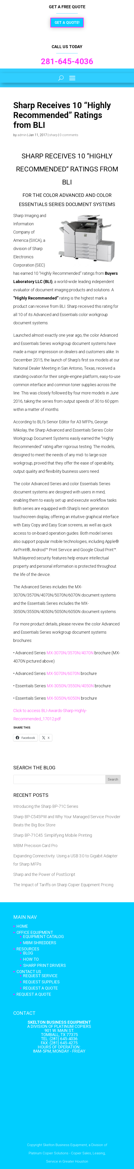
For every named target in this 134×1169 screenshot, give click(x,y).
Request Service (40, 975)
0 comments (69, 135)
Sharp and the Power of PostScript (44, 874)
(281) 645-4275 (64, 1042)
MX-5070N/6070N (63, 673)
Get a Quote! (67, 22)
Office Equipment (35, 932)
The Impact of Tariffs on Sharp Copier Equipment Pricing (63, 884)
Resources (28, 948)
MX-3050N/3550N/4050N (70, 685)
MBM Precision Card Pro (35, 845)
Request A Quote (40, 988)
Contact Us (29, 971)
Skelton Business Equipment (59, 1022)
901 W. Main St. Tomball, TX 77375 (59, 1032)
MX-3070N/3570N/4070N (70, 652)
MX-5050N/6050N (63, 698)
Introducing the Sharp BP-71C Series (45, 806)
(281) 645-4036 (64, 1038)
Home (22, 926)
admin (22, 135)
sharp (53, 135)
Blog (28, 953)
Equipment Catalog (43, 936)
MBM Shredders (39, 942)
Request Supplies (41, 981)
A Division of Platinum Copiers (59, 1026)
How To (31, 959)
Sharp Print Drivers (44, 965)
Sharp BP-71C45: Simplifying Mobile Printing (52, 835)
